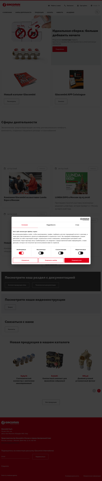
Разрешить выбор (51, 260)
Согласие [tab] (25, 225)
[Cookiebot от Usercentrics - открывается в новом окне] (81, 219)
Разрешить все (77, 260)
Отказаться (25, 260)
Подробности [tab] (51, 225)
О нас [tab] (77, 225)
